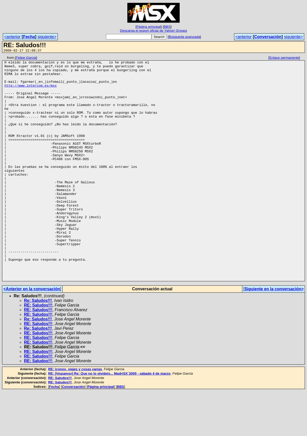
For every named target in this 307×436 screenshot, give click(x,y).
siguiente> (46, 37)
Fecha (29, 37)
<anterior (12, 37)
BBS (167, 27)
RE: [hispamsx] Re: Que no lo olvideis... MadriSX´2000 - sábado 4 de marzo (109, 418)
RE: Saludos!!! (38, 350)
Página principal (148, 27)
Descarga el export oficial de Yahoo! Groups (153, 30)
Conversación (267, 37)
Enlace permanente (284, 58)
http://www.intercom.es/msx (30, 91)
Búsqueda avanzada (184, 37)
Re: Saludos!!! (38, 345)
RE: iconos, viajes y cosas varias (75, 414)
